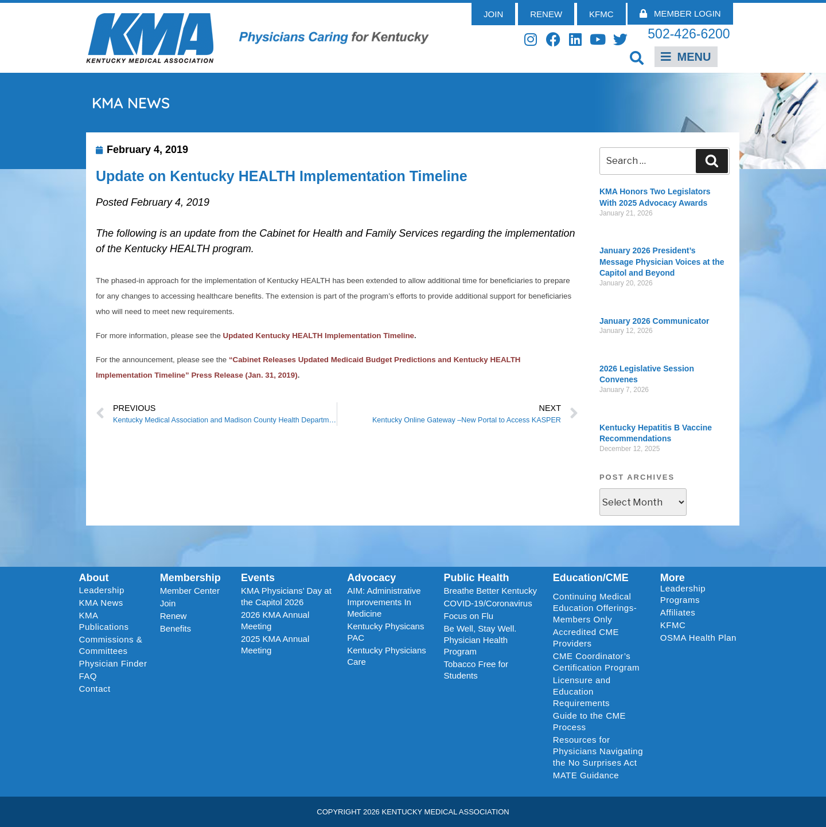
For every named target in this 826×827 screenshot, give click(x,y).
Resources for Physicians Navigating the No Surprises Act (598, 751)
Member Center (190, 590)
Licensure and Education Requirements (582, 691)
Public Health (476, 577)
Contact (95, 688)
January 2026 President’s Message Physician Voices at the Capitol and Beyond (661, 261)
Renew (173, 616)
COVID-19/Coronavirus (487, 603)
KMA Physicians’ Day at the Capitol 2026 (286, 596)
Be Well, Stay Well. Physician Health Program (479, 640)
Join (168, 603)
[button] (637, 57)
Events (258, 577)
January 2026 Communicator (654, 321)
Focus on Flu (468, 616)
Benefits (175, 628)
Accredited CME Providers (586, 637)
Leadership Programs (700, 594)
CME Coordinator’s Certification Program (596, 661)
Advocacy (371, 577)
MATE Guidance (586, 775)
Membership (190, 577)
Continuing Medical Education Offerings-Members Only (595, 607)
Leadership (104, 590)
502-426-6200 (689, 33)
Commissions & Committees (111, 645)
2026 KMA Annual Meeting (275, 620)
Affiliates (680, 612)
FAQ (88, 676)
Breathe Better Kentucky (490, 590)
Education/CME (591, 577)
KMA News (101, 602)
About (94, 577)
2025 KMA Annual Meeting (275, 644)
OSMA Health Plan (698, 637)
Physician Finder (113, 663)
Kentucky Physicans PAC (385, 631)
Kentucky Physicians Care (386, 656)
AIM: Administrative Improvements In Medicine (383, 602)
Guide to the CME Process (589, 721)
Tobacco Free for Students (475, 669)
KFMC (673, 625)
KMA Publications (104, 621)
